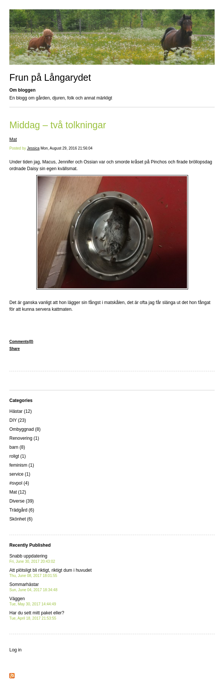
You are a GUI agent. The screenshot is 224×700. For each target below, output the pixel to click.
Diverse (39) (21, 501)
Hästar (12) (20, 411)
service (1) (19, 474)
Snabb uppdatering (32, 558)
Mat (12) (17, 492)
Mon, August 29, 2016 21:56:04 (66, 148)
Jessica (33, 148)
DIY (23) (17, 420)
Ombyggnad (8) (24, 429)
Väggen (32, 601)
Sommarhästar (33, 587)
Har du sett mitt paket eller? (36, 615)
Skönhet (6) (21, 519)
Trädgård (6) (21, 510)
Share (14, 349)
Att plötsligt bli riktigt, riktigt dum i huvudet (50, 573)
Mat (13, 139)
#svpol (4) (19, 483)
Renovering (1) (24, 438)
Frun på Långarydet (50, 77)
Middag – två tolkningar (57, 125)
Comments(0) (21, 342)
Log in (15, 650)
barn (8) (17, 447)
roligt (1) (17, 456)
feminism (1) (21, 465)
